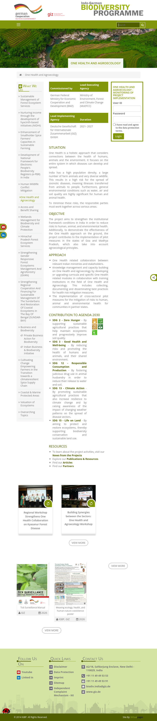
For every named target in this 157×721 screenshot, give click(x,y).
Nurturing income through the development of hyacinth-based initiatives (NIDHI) (31, 119)
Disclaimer (60, 666)
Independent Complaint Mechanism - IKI (64, 691)
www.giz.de (93, 691)
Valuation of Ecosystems (28, 404)
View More (78, 542)
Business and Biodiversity (28, 329)
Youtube (27, 672)
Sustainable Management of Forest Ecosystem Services (31, 101)
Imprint (59, 677)
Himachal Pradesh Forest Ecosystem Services (29, 241)
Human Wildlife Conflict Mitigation (30, 187)
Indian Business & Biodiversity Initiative (33, 350)
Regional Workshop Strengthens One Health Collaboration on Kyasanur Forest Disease (35, 520)
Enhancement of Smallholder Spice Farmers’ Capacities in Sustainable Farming (31, 140)
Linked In (27, 677)
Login (118, 136)
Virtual (137, 717)
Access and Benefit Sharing (30, 208)
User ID (117, 103)
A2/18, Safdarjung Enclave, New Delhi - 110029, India (110, 668)
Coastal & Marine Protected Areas (31, 394)
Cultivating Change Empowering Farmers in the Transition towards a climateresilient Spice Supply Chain (30, 372)
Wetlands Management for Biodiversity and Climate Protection (30, 223)
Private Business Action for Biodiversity (33, 338)
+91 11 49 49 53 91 (97, 681)
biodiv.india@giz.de (98, 686)
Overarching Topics (28, 413)
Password (119, 113)
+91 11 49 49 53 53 (97, 675)
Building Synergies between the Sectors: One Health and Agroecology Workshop (78, 518)
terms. (127, 127)
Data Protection (64, 672)
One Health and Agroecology (30, 199)
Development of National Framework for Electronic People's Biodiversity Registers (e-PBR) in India (30, 166)
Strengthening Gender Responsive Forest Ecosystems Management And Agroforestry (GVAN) (31, 264)
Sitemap (59, 682)
